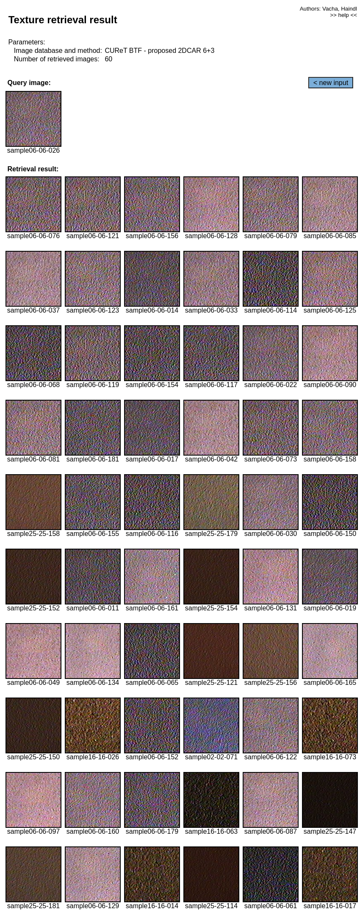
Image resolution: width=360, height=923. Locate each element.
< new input (330, 82)
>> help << (343, 15)
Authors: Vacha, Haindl (328, 8)
